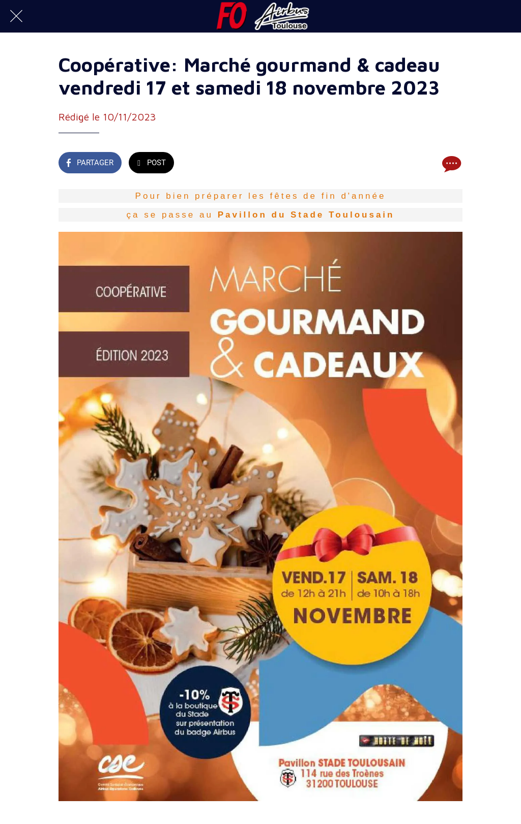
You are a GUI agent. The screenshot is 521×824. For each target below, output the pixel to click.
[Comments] (450, 163)
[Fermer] (16, 16)
